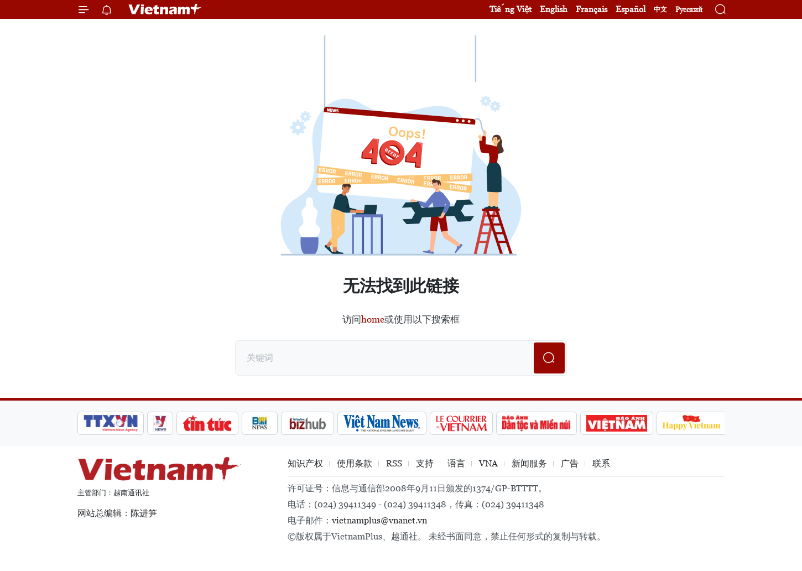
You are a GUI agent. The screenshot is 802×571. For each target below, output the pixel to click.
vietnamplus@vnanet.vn (379, 520)
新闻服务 (529, 463)
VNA (488, 463)
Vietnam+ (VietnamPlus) (165, 9)
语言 (456, 463)
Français (591, 9)
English (553, 9)
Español (630, 9)
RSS (394, 463)
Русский (688, 10)
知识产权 (305, 463)
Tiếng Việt (510, 9)
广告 (570, 463)
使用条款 (354, 463)
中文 (660, 9)
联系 (601, 463)
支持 (425, 463)
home (372, 319)
